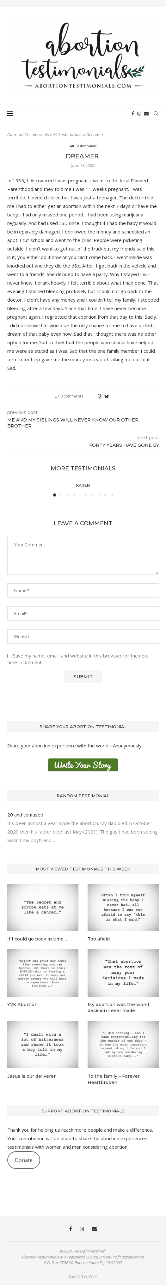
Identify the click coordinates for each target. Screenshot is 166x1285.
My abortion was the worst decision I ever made (119, 1008)
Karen (83, 485)
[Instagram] (139, 113)
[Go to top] (83, 1276)
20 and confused (26, 814)
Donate (24, 1160)
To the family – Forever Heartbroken (114, 1079)
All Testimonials (68, 134)
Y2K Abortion (22, 1004)
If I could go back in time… (37, 939)
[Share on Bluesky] (106, 396)
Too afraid (99, 939)
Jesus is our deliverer (31, 1076)
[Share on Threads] (99, 396)
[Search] (156, 113)
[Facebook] (133, 113)
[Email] (146, 113)
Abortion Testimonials (28, 134)
